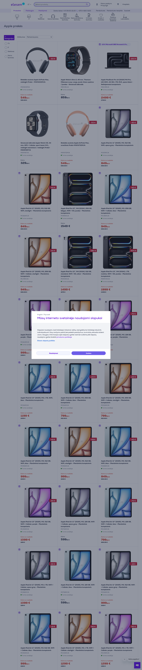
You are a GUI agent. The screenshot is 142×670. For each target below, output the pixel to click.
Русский (47, 314)
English (40, 314)
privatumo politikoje (64, 337)
